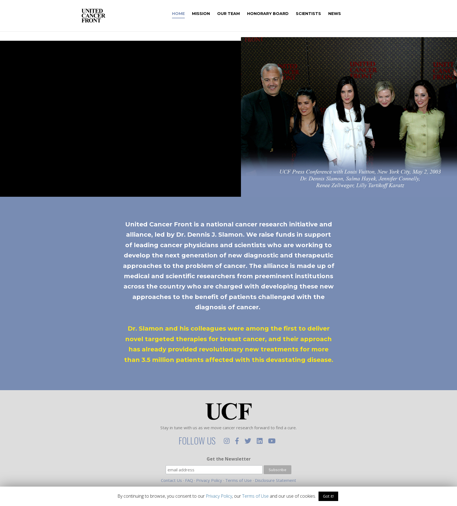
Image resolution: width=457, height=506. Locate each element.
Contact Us (171, 480)
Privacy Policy (209, 480)
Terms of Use (238, 480)
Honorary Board (275, 14)
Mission (208, 14)
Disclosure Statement (275, 480)
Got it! (328, 496)
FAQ (189, 480)
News (342, 14)
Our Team (236, 14)
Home (185, 14)
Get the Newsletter (229, 459)
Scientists (315, 14)
